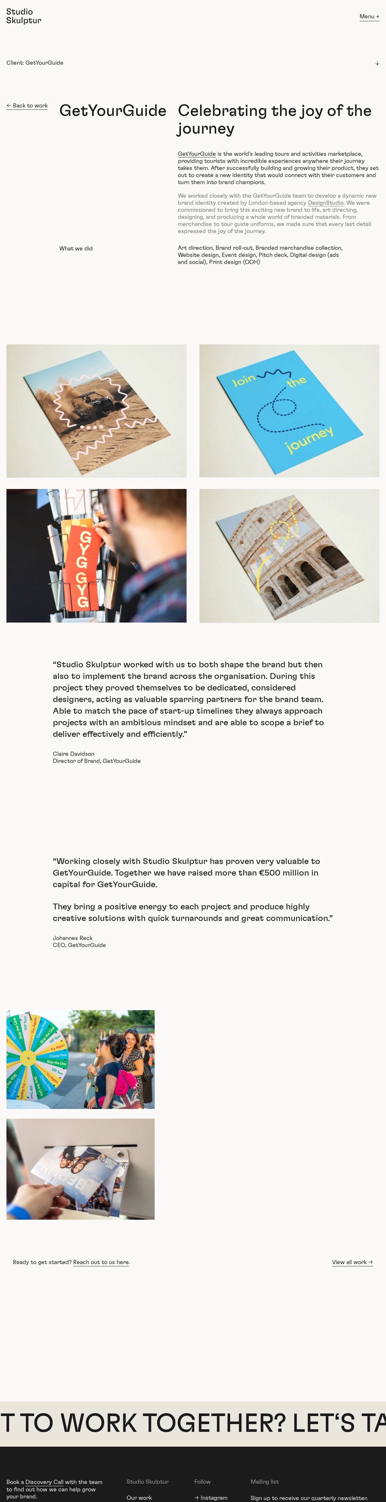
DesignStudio (325, 203)
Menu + (370, 17)
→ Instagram (210, 1498)
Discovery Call (44, 1482)
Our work (139, 1498)
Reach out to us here (101, 1262)
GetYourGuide (197, 154)
